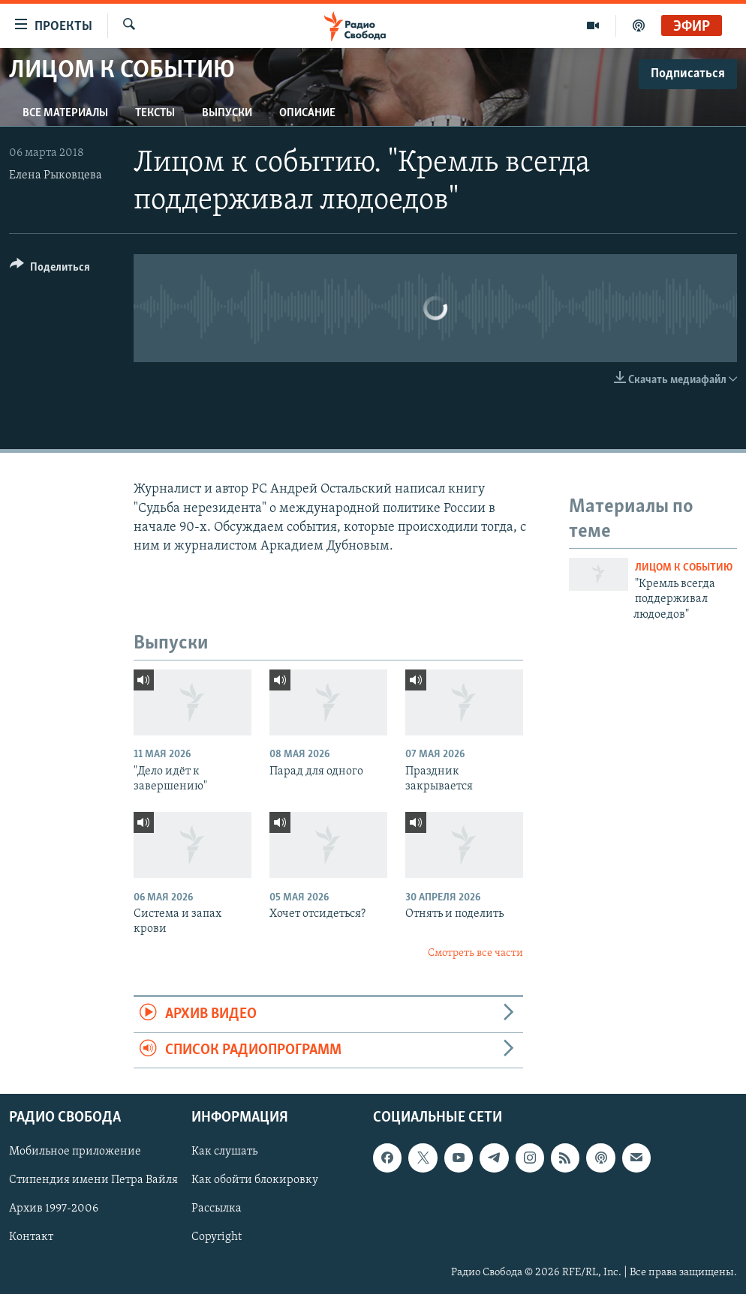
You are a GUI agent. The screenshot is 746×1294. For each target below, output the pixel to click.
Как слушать (224, 1152)
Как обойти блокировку (254, 1180)
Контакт (31, 1237)
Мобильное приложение (75, 1152)
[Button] (50, 269)
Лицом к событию (683, 568)
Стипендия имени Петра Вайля (93, 1180)
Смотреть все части (475, 953)
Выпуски (227, 113)
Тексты (155, 113)
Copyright (216, 1237)
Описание (307, 113)
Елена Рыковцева (55, 175)
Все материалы (65, 113)
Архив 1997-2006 (53, 1209)
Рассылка (216, 1209)
